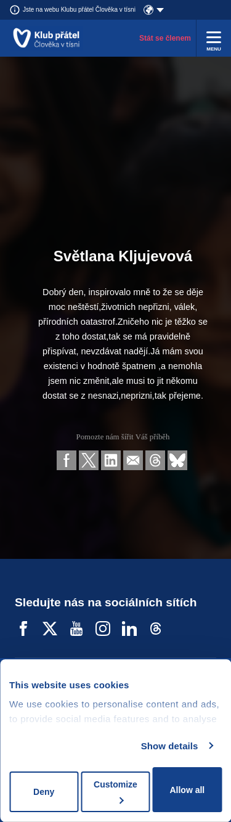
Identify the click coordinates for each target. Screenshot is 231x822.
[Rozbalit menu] (214, 38)
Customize (115, 791)
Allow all (187, 790)
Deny (43, 792)
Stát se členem (165, 38)
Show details (169, 746)
